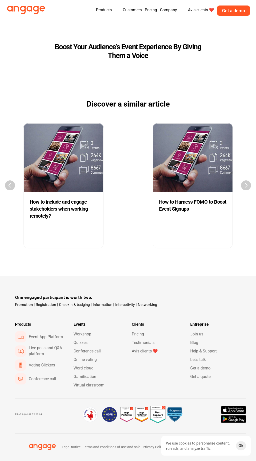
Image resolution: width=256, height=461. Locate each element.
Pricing (151, 10)
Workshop (82, 334)
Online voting (85, 359)
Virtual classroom (89, 385)
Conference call (87, 351)
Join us (196, 334)
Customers (132, 10)
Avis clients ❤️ (145, 351)
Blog (194, 342)
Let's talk (198, 359)
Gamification (85, 376)
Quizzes (81, 342)
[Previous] (10, 185)
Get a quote (200, 376)
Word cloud (84, 368)
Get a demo (200, 368)
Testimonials (143, 342)
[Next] (246, 185)
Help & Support (203, 351)
